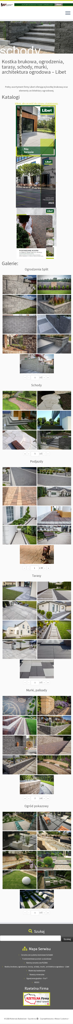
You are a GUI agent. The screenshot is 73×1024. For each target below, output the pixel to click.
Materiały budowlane (37, 971)
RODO (36, 983)
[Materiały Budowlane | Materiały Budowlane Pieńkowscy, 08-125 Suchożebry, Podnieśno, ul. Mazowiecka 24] (36, 5)
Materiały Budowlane (18, 1020)
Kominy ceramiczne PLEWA (37, 964)
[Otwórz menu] (67, 14)
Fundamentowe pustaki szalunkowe (36, 960)
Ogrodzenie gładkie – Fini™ (36, 979)
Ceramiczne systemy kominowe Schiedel (37, 956)
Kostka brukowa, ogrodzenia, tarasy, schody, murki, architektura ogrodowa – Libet (37, 968)
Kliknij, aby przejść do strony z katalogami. (36, 104)
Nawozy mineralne (37, 975)
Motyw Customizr (62, 1020)
